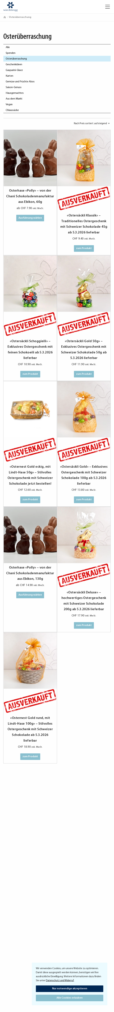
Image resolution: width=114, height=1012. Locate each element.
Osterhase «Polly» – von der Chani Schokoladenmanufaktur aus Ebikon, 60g (30, 196)
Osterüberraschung (16, 58)
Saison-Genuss (13, 87)
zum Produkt (84, 248)
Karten (9, 76)
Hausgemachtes (15, 93)
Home (5, 17)
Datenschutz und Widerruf (60, 980)
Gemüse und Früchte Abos (20, 81)
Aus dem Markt (14, 98)
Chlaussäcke (12, 110)
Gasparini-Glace (14, 70)
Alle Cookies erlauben (69, 998)
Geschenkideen (14, 64)
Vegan (9, 104)
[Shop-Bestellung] (91, 123)
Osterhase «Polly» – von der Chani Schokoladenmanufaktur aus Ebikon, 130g (30, 573)
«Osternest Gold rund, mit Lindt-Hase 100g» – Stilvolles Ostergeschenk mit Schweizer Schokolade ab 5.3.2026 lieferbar (30, 729)
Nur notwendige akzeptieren (69, 988)
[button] (107, 7)
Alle (8, 47)
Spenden (10, 53)
